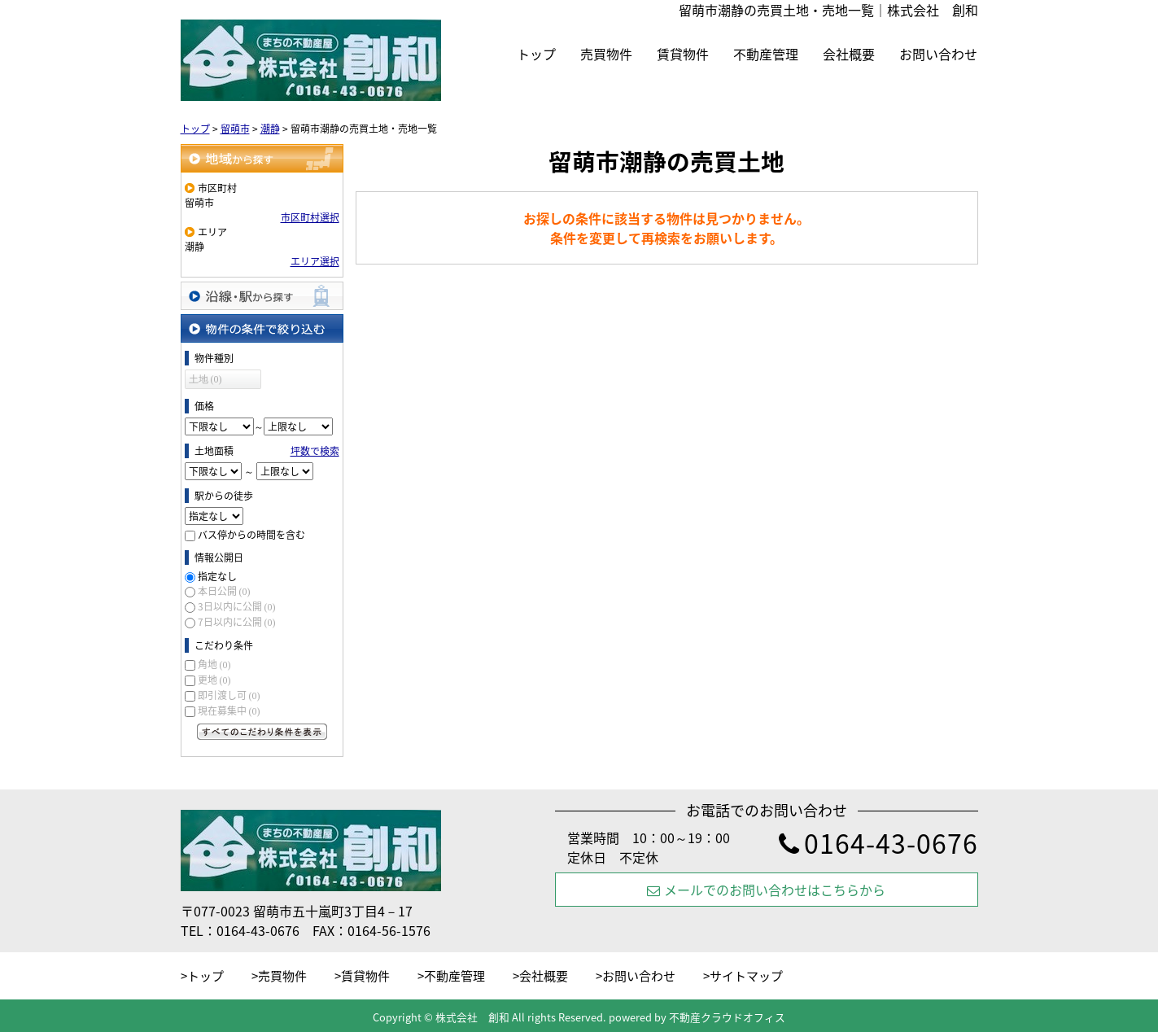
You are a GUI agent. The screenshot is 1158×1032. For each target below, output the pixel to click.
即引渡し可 (229, 695)
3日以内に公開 (237, 606)
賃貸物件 (683, 53)
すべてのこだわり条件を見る (262, 732)
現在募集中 (229, 710)
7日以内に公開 (237, 621)
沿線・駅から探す (262, 296)
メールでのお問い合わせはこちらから (766, 889)
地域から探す (262, 158)
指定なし (217, 576)
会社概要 (849, 53)
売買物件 (606, 53)
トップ (536, 53)
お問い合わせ (938, 53)
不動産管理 (765, 53)
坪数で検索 (315, 451)
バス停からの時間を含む (251, 534)
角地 (214, 664)
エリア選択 (315, 261)
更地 (214, 679)
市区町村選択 (310, 217)
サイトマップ (746, 976)
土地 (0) (205, 379)
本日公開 (224, 591)
